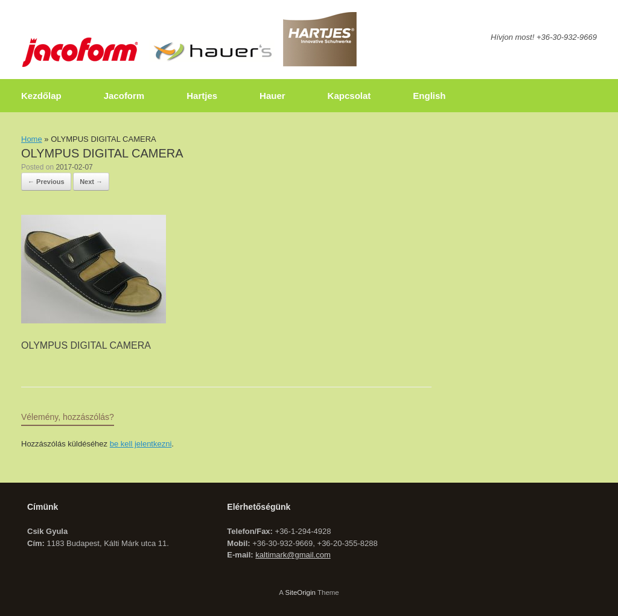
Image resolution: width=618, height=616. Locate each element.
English (429, 95)
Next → (91, 181)
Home (31, 139)
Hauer (272, 95)
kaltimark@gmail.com (292, 554)
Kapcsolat (349, 95)
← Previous (46, 181)
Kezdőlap (41, 95)
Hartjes (201, 95)
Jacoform (124, 95)
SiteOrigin (300, 592)
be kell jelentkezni (141, 443)
